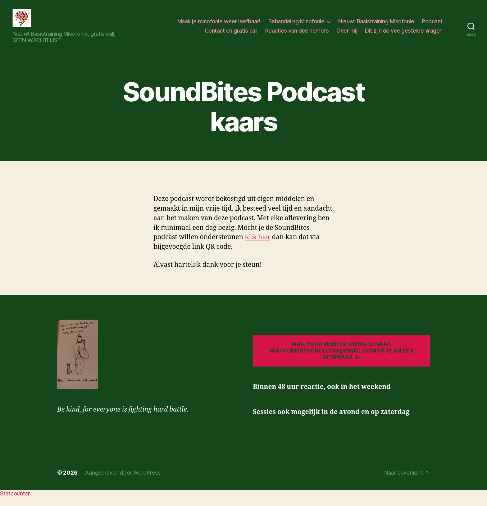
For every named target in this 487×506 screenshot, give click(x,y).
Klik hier (258, 246)
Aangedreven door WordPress (122, 482)
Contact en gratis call (231, 35)
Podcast (432, 26)
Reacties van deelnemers (297, 35)
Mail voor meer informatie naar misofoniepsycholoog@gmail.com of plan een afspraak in (341, 360)
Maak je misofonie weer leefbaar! (219, 26)
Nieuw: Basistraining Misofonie (376, 26)
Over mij (346, 35)
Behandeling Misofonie (296, 26)
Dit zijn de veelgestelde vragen (404, 35)
